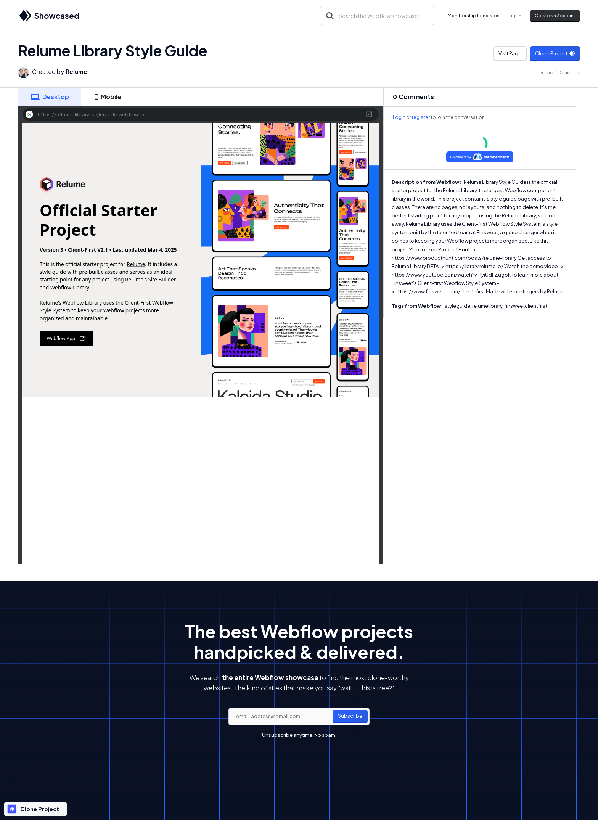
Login (399, 117)
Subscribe (350, 716)
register (421, 117)
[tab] (49, 97)
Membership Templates (474, 15)
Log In (514, 15)
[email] (299, 716)
